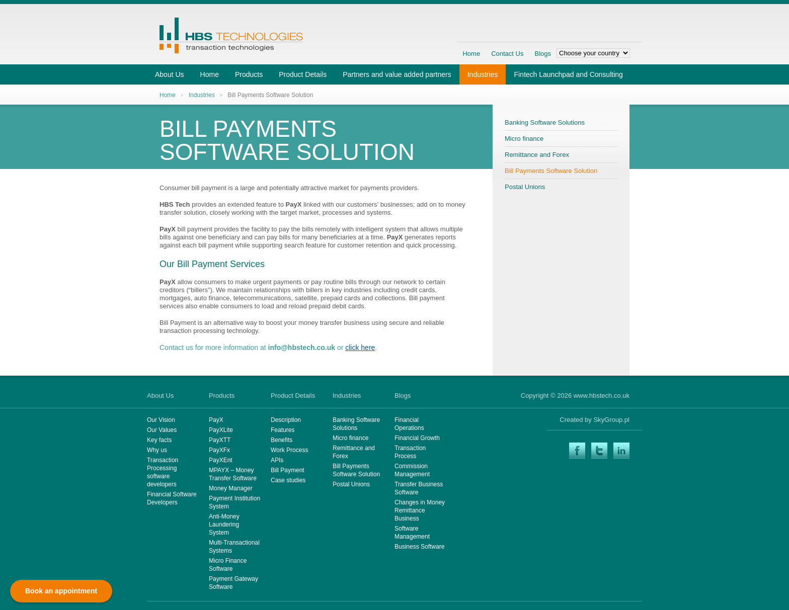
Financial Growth (417, 438)
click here (360, 347)
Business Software (419, 546)
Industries (482, 74)
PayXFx (219, 450)
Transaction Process (410, 452)
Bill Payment (287, 470)
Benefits (281, 440)
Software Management (412, 532)
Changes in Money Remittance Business (420, 510)
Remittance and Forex (537, 154)
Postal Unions (525, 187)
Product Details (303, 74)
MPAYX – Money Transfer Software (233, 474)
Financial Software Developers (172, 498)
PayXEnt (220, 460)
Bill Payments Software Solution (551, 171)
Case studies (288, 480)
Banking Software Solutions (545, 122)
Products (249, 74)
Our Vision (161, 419)
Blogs (542, 53)
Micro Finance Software (228, 564)
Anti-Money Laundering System (224, 524)
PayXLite (221, 429)
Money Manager (231, 488)
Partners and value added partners (397, 74)
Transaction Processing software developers (162, 472)
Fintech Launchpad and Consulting (568, 74)
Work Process (289, 450)
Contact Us (507, 53)
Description (286, 419)
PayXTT (219, 440)
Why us (157, 450)
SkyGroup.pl (611, 419)
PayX (216, 419)
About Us (169, 74)
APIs (277, 460)
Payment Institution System (234, 502)
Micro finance (524, 138)
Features (282, 429)
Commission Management (412, 470)
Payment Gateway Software (233, 582)
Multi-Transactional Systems (234, 546)
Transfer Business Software (419, 488)
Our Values (162, 429)
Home (471, 53)
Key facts (159, 440)
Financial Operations (409, 423)
